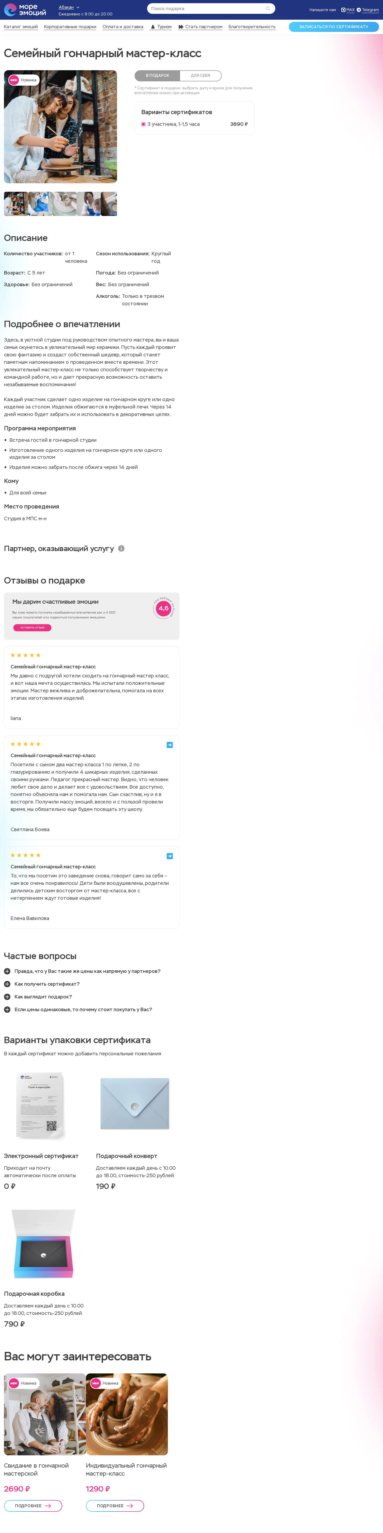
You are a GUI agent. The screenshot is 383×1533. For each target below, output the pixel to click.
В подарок (157, 75)
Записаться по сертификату (334, 26)
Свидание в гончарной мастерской (36, 1469)
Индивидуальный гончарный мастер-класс (126, 1469)
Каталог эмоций (21, 27)
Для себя (200, 75)
